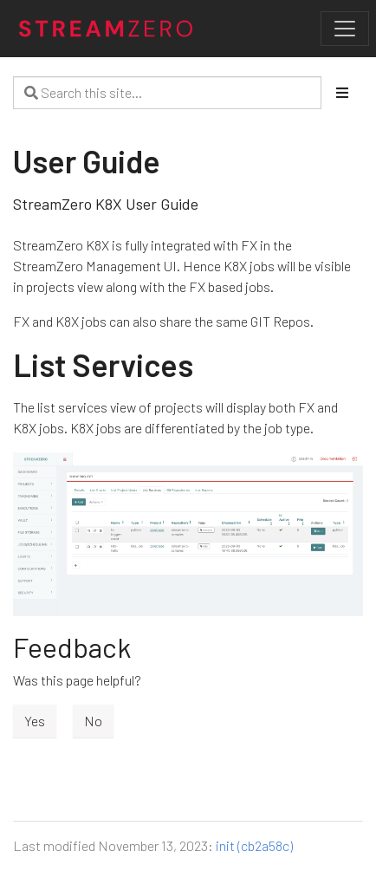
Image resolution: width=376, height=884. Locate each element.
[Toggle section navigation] (342, 93)
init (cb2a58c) (254, 845)
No (93, 720)
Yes (34, 720)
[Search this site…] (167, 92)
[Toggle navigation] (345, 28)
